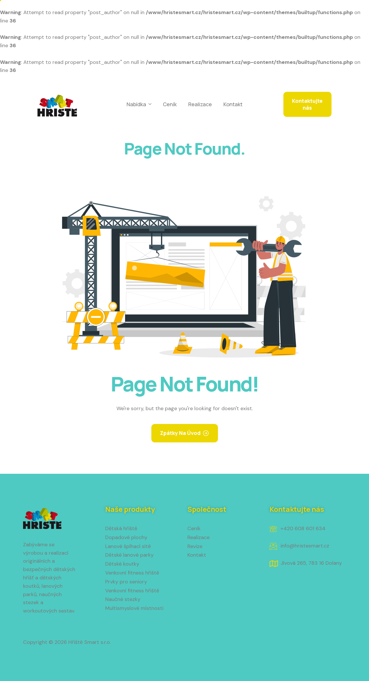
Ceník (170, 104)
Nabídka (139, 104)
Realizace (200, 104)
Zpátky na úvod (180, 432)
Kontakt (232, 104)
